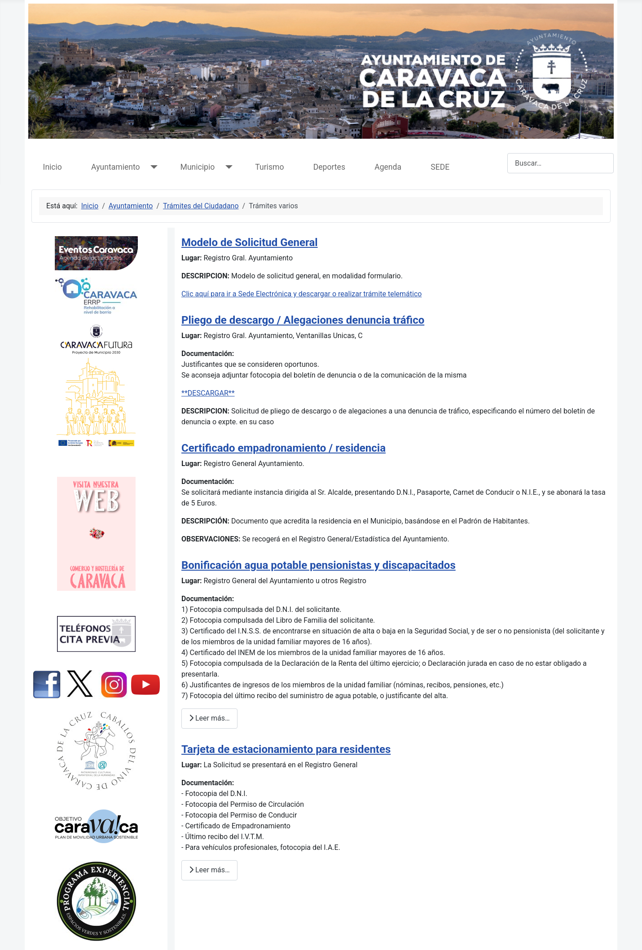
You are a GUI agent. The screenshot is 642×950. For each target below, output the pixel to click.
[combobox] (560, 163)
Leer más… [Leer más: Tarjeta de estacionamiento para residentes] (209, 870)
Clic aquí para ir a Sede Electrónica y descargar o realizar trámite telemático (301, 294)
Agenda (387, 167)
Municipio (197, 167)
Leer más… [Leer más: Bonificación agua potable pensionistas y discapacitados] (209, 718)
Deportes (329, 167)
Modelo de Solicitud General (249, 242)
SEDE (440, 167)
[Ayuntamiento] (152, 167)
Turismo (269, 167)
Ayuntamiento (115, 167)
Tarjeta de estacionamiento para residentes (286, 749)
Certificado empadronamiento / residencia (283, 448)
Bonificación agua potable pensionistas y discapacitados (318, 565)
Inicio (52, 167)
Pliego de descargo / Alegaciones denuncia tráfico (302, 320)
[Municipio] (227, 167)
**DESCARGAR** (208, 393)
